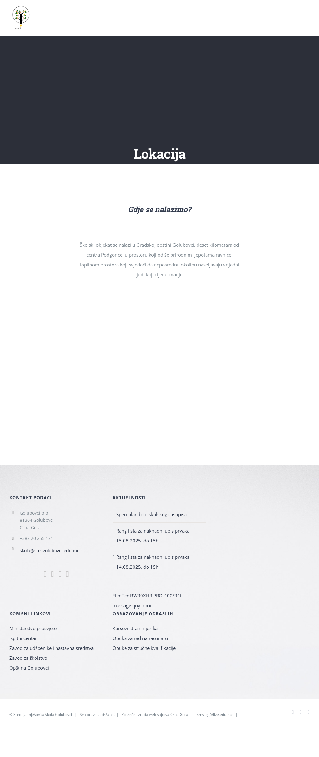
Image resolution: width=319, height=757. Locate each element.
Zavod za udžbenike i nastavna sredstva (51, 648)
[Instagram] (52, 574)
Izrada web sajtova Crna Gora (162, 714)
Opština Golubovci (29, 668)
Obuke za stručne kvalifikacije (144, 648)
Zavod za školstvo (28, 658)
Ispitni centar (23, 638)
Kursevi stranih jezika (135, 628)
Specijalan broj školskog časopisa (151, 514)
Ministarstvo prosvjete (33, 628)
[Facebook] (45, 574)
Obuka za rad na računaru (140, 638)
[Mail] (59, 574)
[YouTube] (67, 574)
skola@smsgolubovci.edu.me (49, 551)
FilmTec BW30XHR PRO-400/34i (147, 595)
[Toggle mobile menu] (308, 9)
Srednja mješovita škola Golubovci (42, 714)
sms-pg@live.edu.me (215, 714)
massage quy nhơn (133, 605)
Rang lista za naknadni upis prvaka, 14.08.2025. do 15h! (153, 562)
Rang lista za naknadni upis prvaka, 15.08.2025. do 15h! (153, 536)
